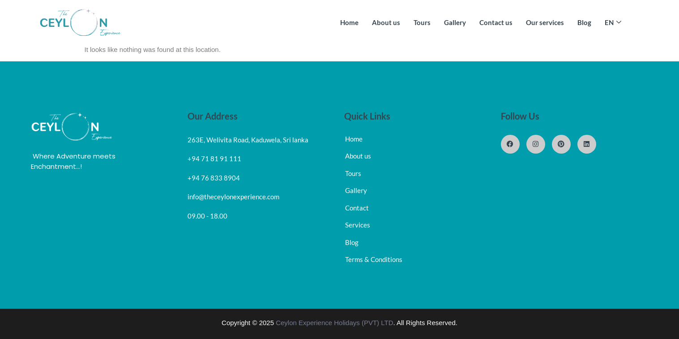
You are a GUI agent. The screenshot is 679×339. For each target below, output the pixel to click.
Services (357, 225)
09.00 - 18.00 (207, 216)
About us (386, 22)
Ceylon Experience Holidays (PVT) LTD (334, 322)
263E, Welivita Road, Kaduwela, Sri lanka (248, 140)
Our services (545, 22)
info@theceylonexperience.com (233, 197)
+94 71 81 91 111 (214, 158)
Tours (422, 22)
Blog (584, 22)
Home (349, 22)
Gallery (455, 22)
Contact (357, 208)
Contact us (495, 22)
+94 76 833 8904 (214, 178)
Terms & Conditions (373, 259)
